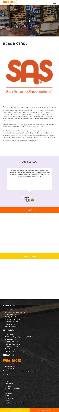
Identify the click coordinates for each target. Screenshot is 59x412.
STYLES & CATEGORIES (12, 388)
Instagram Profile (9, 366)
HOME (6, 381)
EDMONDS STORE (44, 410)
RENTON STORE (14, 410)
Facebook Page (8, 368)
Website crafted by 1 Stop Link (13, 403)
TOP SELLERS (8, 391)
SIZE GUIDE (8, 393)
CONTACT (7, 400)
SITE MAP (7, 379)
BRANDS (7, 386)
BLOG (6, 396)
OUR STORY (8, 398)
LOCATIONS (8, 384)
